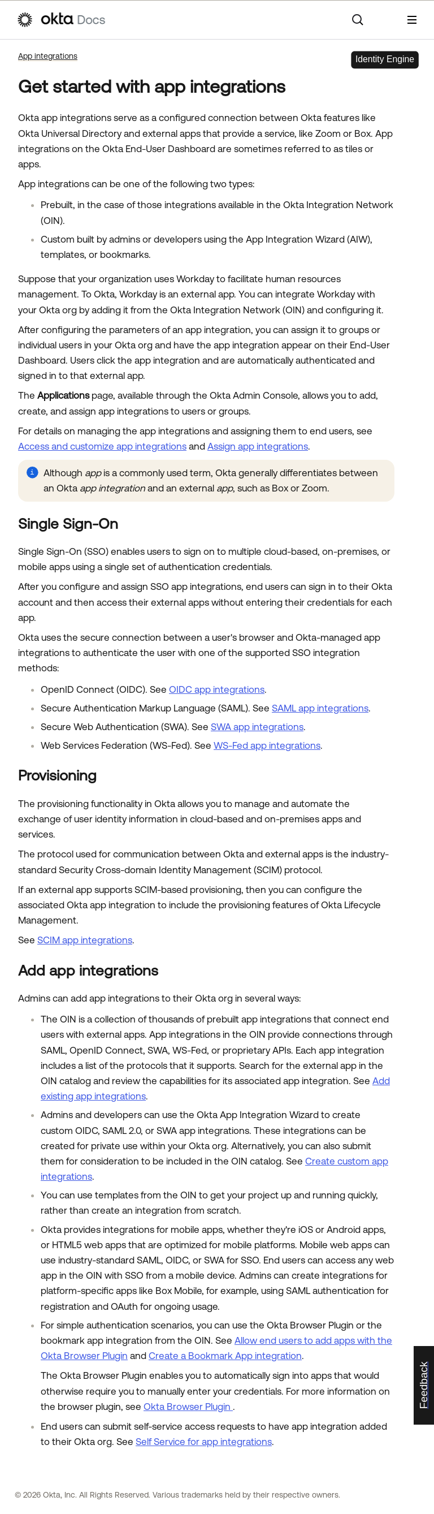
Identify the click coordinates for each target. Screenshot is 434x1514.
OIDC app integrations (216, 689)
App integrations (47, 56)
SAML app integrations (320, 708)
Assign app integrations (257, 446)
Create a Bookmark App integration (225, 1355)
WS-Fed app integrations (267, 745)
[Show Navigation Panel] (412, 20)
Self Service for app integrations (204, 1441)
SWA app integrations (257, 726)
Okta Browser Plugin (188, 1406)
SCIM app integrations (84, 940)
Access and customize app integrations (102, 446)
